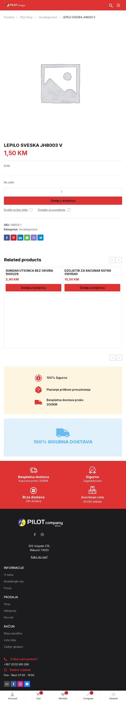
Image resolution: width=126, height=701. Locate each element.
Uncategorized (48, 17)
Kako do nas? (39, 557)
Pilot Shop (26, 17)
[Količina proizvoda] (63, 192)
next (119, 260)
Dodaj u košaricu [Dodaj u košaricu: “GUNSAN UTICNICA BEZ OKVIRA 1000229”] (33, 288)
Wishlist (63, 695)
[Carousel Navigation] (115, 260)
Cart (39, 695)
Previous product (112, 358)
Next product (119, 358)
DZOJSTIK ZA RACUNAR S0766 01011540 (87, 272)
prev (112, 260)
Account (12, 696)
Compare (88, 695)
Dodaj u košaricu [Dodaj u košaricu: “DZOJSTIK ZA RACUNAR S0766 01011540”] (92, 288)
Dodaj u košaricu (63, 200)
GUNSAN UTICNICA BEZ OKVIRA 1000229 (29, 272)
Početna (9, 17)
